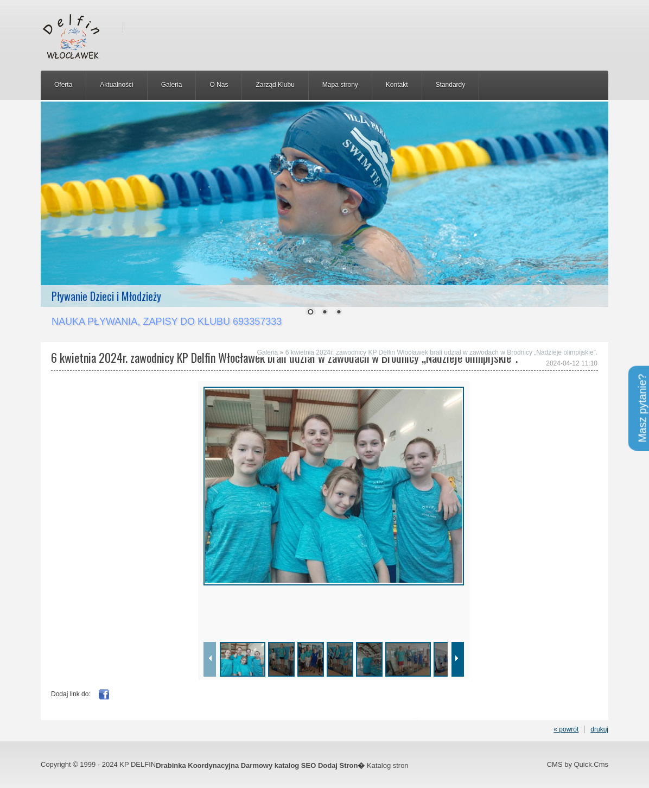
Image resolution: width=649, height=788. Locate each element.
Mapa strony (340, 85)
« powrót (565, 729)
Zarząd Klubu (275, 85)
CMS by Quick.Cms (577, 764)
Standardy (451, 85)
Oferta (63, 85)
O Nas (218, 85)
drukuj (599, 729)
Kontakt (397, 85)
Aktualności (116, 85)
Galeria (171, 85)
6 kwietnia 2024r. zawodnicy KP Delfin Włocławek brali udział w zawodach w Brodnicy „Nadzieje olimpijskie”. (441, 352)
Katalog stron (388, 765)
